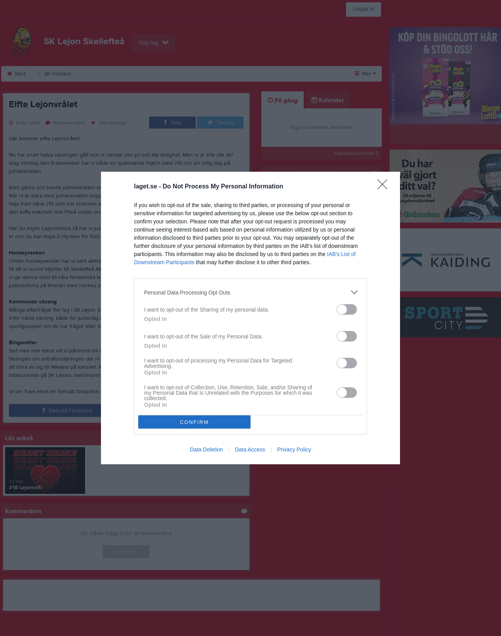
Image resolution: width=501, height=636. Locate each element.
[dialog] (250, 318)
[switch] (347, 309)
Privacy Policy (294, 449)
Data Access (250, 449)
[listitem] (250, 292)
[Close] (384, 186)
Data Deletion (206, 449)
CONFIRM (194, 422)
